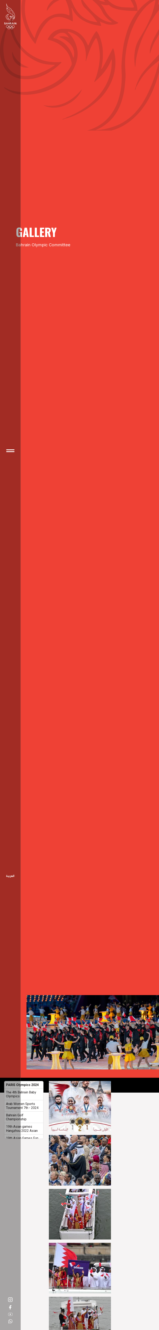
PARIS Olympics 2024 (22, 1085)
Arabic (10, 876)
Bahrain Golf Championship (16, 1117)
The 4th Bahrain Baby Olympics (21, 1094)
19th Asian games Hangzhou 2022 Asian (22, 1128)
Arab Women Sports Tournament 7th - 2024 (22, 1106)
